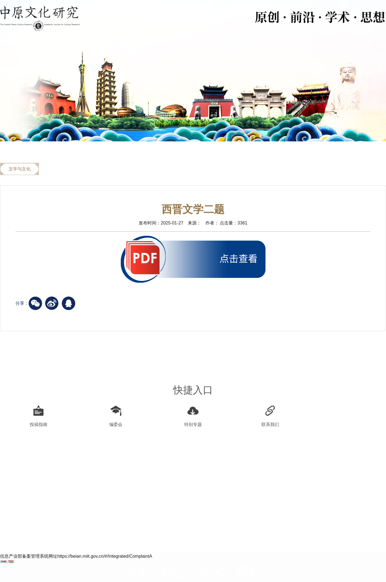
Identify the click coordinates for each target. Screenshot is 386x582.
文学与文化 (20, 169)
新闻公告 (135, 143)
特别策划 (242, 143)
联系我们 (350, 143)
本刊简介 (81, 143)
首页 (27, 143)
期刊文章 (188, 143)
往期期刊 (296, 143)
